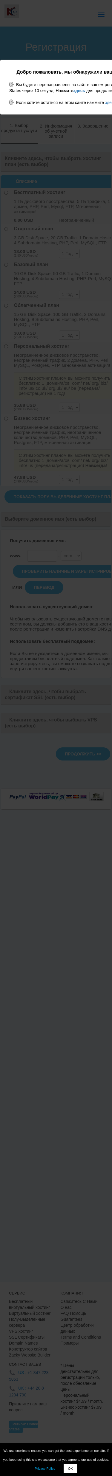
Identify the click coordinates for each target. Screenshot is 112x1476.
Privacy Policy (45, 1468)
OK (70, 1468)
